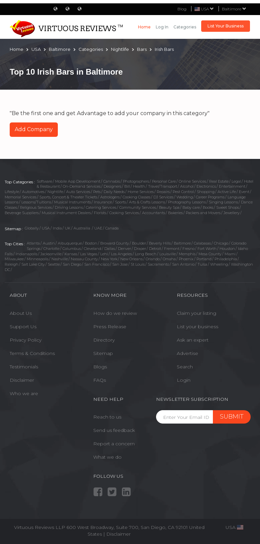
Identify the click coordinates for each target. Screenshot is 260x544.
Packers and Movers (203, 212)
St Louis (138, 264)
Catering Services (101, 207)
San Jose (120, 264)
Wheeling (219, 264)
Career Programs (210, 197)
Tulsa (202, 264)
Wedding (184, 197)
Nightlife (55, 191)
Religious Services (36, 207)
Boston (91, 243)
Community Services (137, 207)
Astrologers (110, 197)
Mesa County (210, 254)
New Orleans (131, 259)
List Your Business (226, 25)
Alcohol (186, 186)
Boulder (139, 243)
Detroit (155, 248)
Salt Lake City (33, 264)
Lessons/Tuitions (36, 202)
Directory (104, 340)
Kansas (70, 254)
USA (46, 228)
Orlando (153, 259)
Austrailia (82, 228)
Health (139, 186)
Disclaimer (22, 380)
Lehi (104, 254)
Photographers (136, 181)
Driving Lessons (69, 207)
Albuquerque (70, 243)
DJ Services (163, 197)
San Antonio (183, 264)
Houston (227, 248)
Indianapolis (26, 254)
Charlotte (51, 248)
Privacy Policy (25, 340)
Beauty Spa (169, 207)
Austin (49, 243)
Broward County (114, 243)
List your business (197, 327)
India (57, 228)
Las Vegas (88, 254)
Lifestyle (12, 191)
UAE (98, 228)
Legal (236, 181)
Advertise (187, 353)
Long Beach (145, 254)
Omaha (169, 259)
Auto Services (78, 191)
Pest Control (183, 191)
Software (44, 181)
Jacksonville (50, 254)
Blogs (100, 367)
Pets (97, 191)
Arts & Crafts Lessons (147, 202)
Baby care (191, 207)
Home (144, 26)
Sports (120, 202)
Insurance (103, 202)
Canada (112, 228)
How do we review (115, 313)
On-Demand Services (82, 186)
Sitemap (103, 353)
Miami (230, 254)
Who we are (24, 393)
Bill (127, 186)
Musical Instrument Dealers (66, 212)
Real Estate (219, 181)
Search (185, 367)
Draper (140, 248)
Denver (124, 248)
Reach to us (107, 417)
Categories (184, 26)
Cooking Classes (136, 197)
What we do (107, 457)
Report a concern (114, 444)
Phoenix (186, 259)
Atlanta (33, 243)
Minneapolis (37, 259)
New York (109, 259)
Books (208, 207)
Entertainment (232, 186)
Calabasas (202, 243)
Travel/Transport (162, 186)
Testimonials (24, 367)
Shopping (206, 191)
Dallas (109, 248)
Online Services (192, 181)
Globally (32, 228)
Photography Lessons (187, 202)
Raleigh (11, 264)
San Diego (72, 264)
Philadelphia (226, 259)
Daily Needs (114, 191)
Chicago (221, 243)
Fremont (171, 248)
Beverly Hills (160, 243)
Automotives (33, 191)
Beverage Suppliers (22, 212)
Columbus (71, 248)
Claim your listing (196, 313)
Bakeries (175, 212)
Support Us (23, 327)
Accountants (153, 212)
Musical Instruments (72, 202)
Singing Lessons (223, 202)
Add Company (34, 129)
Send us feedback (114, 430)
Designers (112, 186)
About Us (21, 313)
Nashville (59, 259)
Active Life (227, 191)
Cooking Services (124, 212)
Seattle (54, 264)
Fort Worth (207, 248)
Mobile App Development (77, 181)
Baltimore (234, 8)
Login (183, 380)
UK (68, 228)
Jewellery (232, 212)
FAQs (99, 380)
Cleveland (92, 248)
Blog (181, 8)
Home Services (141, 191)
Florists (100, 212)
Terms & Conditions (32, 353)
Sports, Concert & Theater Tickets (68, 197)
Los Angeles (121, 254)
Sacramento (158, 264)
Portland (204, 259)
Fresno (188, 248)
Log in (162, 26)
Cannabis (111, 181)
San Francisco (96, 264)
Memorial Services (20, 197)
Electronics (206, 186)
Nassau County (84, 259)
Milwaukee (14, 259)
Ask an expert (193, 340)
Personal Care (164, 181)
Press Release (109, 327)
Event (244, 191)
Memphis (187, 254)
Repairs (163, 191)
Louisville (167, 254)
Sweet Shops (227, 207)
